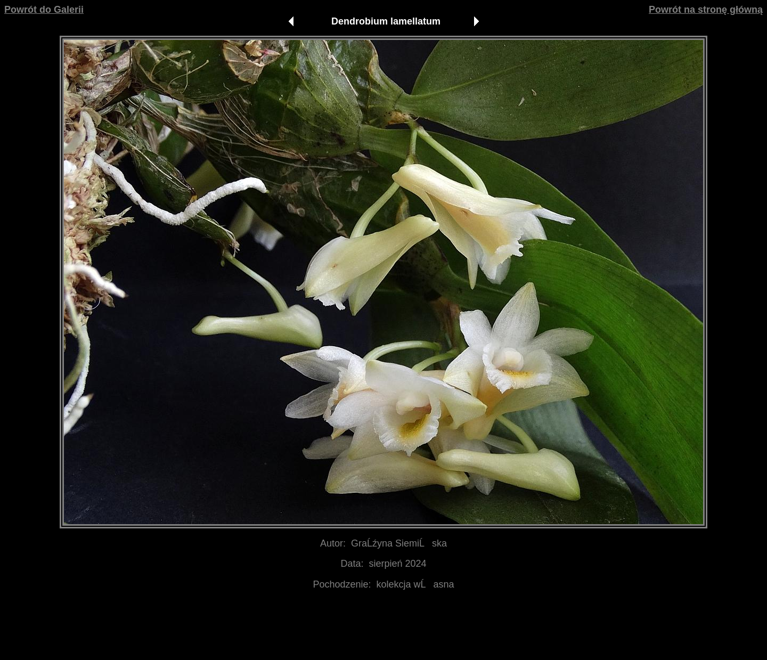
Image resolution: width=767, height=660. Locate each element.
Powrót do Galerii (44, 9)
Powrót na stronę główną (706, 9)
